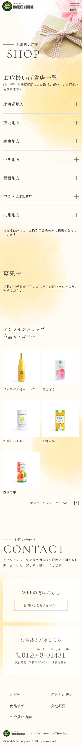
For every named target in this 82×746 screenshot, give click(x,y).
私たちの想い (62, 695)
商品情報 (17, 706)
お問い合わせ (58, 286)
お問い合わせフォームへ (41, 605)
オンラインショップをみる (54, 503)
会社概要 (58, 706)
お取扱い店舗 (21, 717)
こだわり (17, 695)
